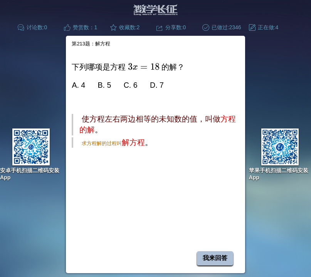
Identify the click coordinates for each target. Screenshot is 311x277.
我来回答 (215, 258)
